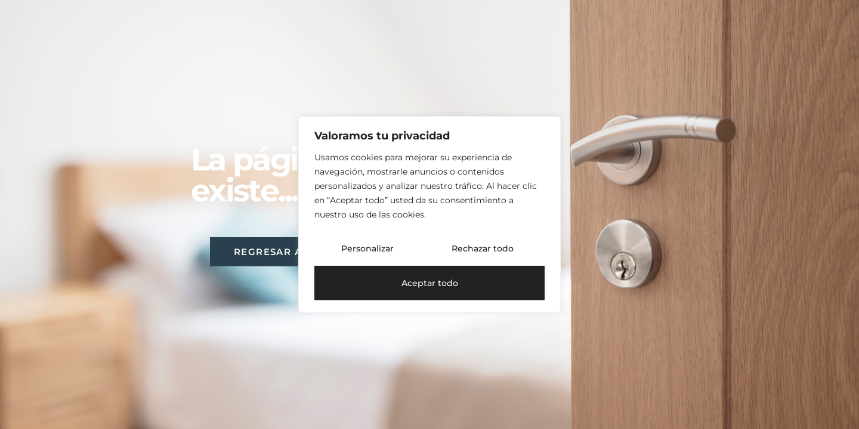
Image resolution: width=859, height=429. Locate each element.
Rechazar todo (483, 248)
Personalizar (367, 248)
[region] (429, 214)
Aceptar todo (429, 283)
